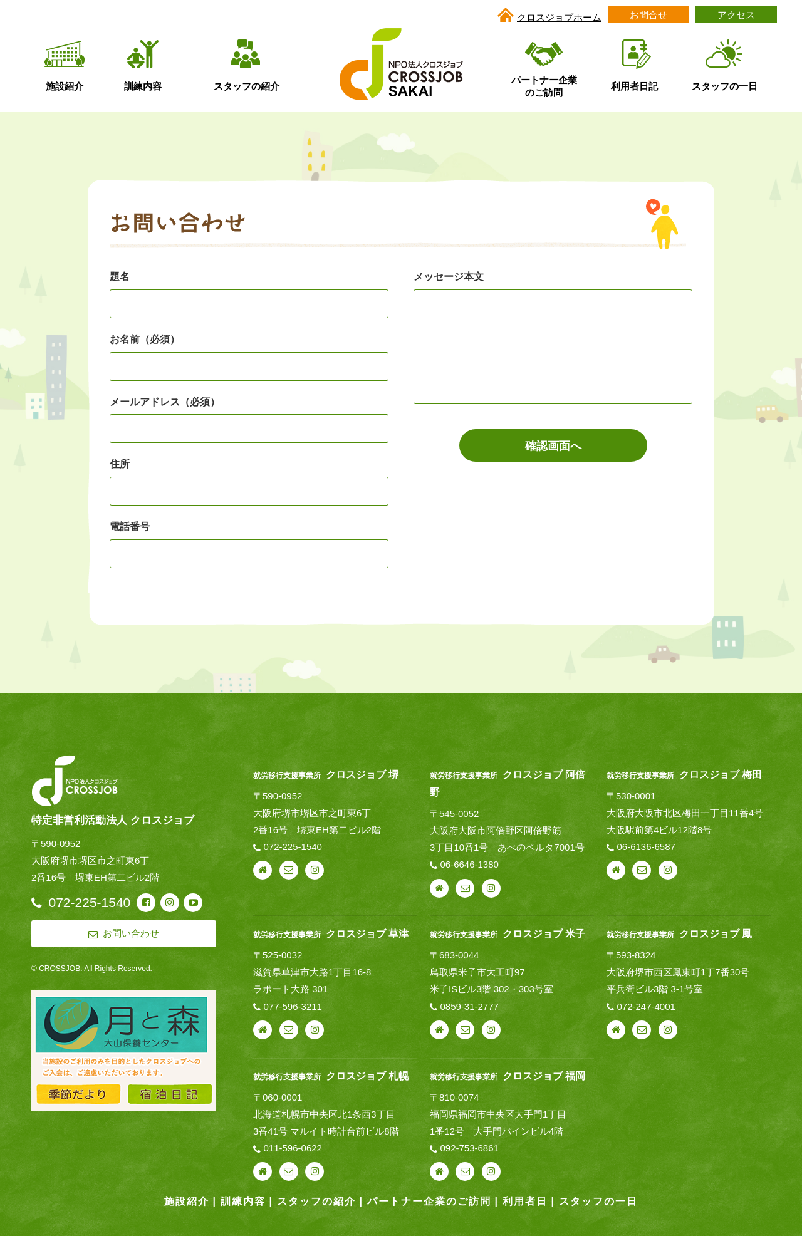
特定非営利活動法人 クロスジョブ (112, 820)
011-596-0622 (293, 1148)
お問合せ (648, 14)
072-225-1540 (293, 846)
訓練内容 (243, 1201)
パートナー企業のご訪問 (429, 1201)
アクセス (736, 14)
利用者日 (525, 1201)
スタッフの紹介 (316, 1201)
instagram (314, 870)
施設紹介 (186, 1201)
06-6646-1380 (469, 864)
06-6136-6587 (646, 846)
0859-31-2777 (469, 1006)
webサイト (262, 870)
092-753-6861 (469, 1148)
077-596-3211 (293, 1006)
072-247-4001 (646, 1006)
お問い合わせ (288, 870)
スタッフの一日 (598, 1201)
